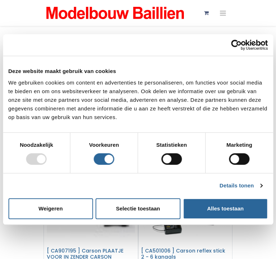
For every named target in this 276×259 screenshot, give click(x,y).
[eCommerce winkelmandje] (206, 12)
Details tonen (237, 185)
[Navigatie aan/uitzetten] (223, 13)
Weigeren (51, 208)
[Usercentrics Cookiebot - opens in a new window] (236, 45)
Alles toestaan (225, 208)
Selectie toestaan (138, 208)
